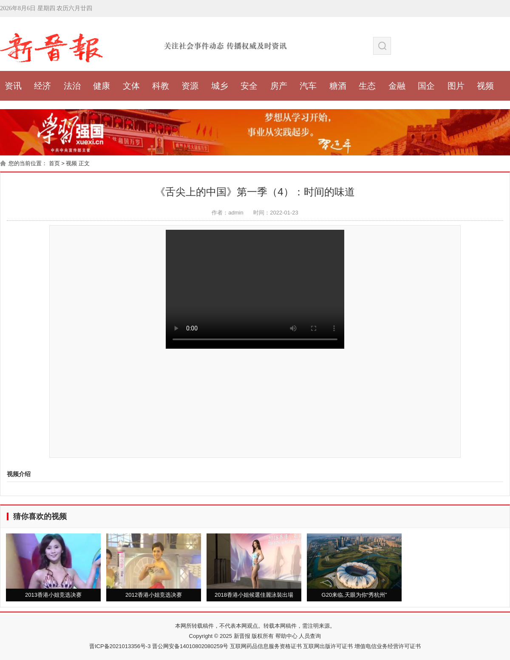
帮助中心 (286, 636)
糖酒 (337, 85)
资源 (189, 85)
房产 (278, 85)
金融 (396, 85)
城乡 (219, 85)
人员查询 (309, 636)
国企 (426, 85)
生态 (367, 85)
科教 (160, 85)
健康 (101, 85)
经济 (42, 85)
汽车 (308, 85)
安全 (249, 85)
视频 (485, 85)
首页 (54, 163)
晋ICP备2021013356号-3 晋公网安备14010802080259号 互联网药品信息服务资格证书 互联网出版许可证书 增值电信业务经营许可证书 (255, 646)
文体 (131, 85)
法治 (72, 85)
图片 (456, 85)
